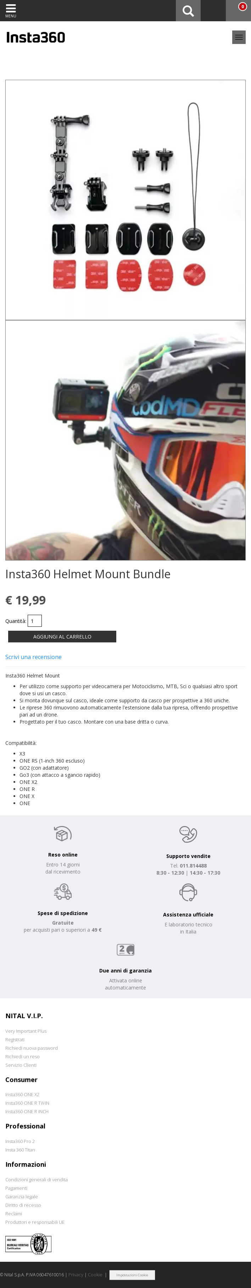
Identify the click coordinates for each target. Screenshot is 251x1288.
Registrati (14, 1039)
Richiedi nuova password (31, 1048)
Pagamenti (16, 1188)
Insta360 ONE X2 (22, 1094)
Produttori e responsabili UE (35, 1222)
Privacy (75, 1274)
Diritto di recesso (23, 1205)
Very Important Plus (25, 1031)
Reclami (13, 1213)
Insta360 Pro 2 (20, 1141)
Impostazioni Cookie (132, 1275)
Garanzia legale (21, 1196)
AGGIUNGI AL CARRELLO (62, 636)
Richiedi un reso (22, 1056)
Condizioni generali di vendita (36, 1179)
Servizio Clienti (21, 1065)
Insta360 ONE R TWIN (27, 1103)
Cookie (95, 1274)
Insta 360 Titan (20, 1150)
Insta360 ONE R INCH (27, 1111)
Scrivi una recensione (33, 657)
